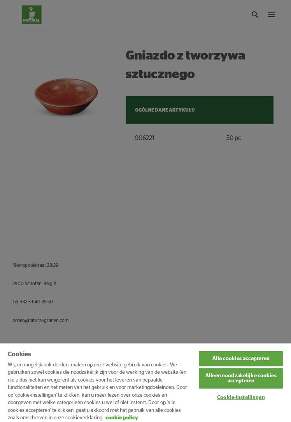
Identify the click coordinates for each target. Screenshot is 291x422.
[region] (145, 382)
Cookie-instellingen (241, 397)
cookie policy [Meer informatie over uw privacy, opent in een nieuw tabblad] (121, 417)
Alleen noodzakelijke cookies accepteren (241, 378)
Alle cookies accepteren (241, 358)
